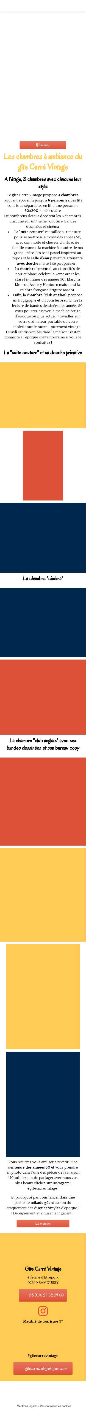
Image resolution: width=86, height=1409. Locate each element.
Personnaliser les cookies (55, 1406)
